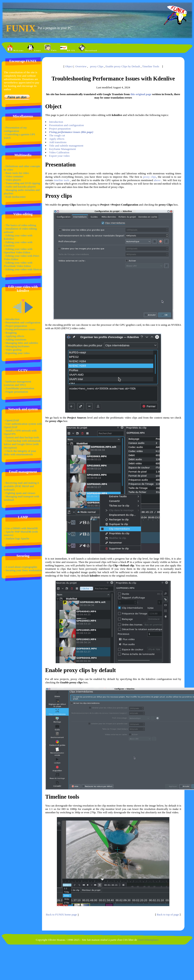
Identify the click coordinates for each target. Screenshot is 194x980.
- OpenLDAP (11, 420)
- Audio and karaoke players (20, 186)
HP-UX (67, 48)
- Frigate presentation (16, 391)
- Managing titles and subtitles (21, 342)
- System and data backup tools (21, 437)
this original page (141, 94)
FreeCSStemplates (148, 939)
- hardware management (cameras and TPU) (17, 383)
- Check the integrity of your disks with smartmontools (20, 452)
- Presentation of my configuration (15, 129)
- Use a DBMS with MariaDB (21, 528)
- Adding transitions (15, 339)
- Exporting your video (17, 353)
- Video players (12, 179)
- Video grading (12, 349)
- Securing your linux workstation (23, 570)
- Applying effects (14, 336)
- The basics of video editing (20, 225)
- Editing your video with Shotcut (23, 269)
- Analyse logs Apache (16, 538)
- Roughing (10, 332)
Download (88, 48)
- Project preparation (15, 325)
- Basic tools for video (16, 173)
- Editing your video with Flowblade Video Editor (18, 264)
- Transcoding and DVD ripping (22, 183)
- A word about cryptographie (20, 566)
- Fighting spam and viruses (19, 493)
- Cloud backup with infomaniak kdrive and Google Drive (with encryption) (22, 444)
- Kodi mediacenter (15, 196)
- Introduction (12, 319)
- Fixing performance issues (19, 329)
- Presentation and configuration (22, 322)
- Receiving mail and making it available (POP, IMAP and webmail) (21, 486)
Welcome (15, 48)
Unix (50, 47)
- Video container (13, 176)
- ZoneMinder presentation (19, 388)
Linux (34, 48)
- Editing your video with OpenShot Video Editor (18, 250)
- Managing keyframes (17, 346)
